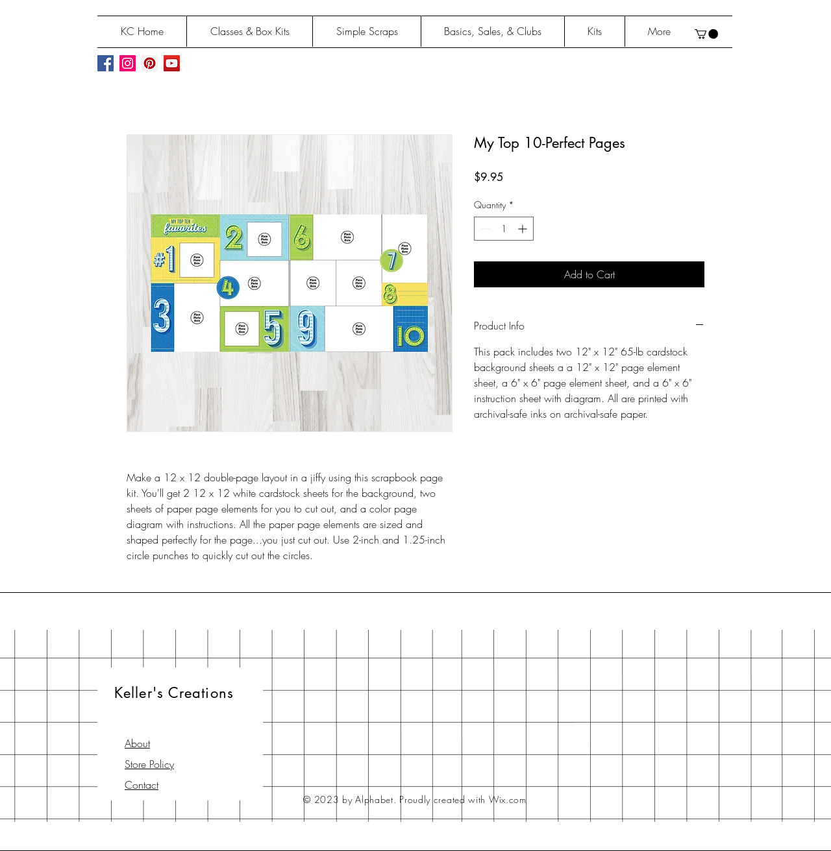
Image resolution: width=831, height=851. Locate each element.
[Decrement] (484, 228)
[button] (706, 34)
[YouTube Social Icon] (172, 63)
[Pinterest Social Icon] (150, 63)
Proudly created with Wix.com (463, 799)
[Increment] (523, 228)
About (137, 743)
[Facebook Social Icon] (105, 63)
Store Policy (149, 764)
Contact (141, 785)
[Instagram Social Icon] (127, 63)
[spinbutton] (503, 228)
